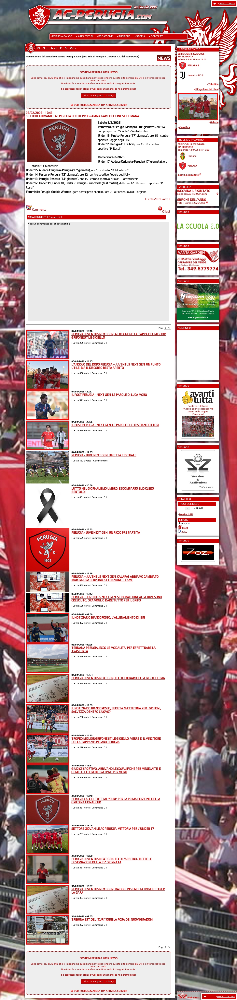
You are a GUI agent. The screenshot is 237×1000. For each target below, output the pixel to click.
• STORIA (139, 36)
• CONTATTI (156, 36)
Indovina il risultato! (188, 174)
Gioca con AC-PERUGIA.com (192, 193)
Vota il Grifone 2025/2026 (191, 203)
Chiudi (164, 211)
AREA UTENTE (227, 3)
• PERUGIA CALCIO (61, 36)
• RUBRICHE (124, 36)
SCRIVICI (121, 105)
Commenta (36, 209)
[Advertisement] (189, 354)
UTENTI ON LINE (226, 996)
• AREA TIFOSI (84, 36)
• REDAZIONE (105, 36)
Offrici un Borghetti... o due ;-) (99, 95)
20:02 (184, 531)
